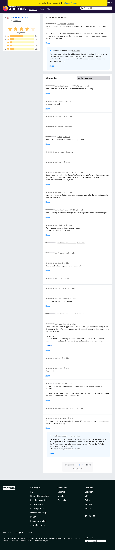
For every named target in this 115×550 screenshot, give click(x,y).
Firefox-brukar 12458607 (67, 408)
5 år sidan (67, 101)
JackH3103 (62, 418)
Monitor (88, 504)
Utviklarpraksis (37, 508)
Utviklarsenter (36, 504)
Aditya (60, 278)
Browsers (89, 492)
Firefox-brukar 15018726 (67, 172)
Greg (59, 263)
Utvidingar (33, 9)
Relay (87, 500)
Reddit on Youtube (19, 17)
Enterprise (62, 500)
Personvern (7, 532)
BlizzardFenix (62, 324)
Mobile (61, 496)
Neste (88, 465)
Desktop (61, 492)
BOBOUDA (61, 116)
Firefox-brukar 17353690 (67, 86)
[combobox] (96, 8)
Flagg (47, 43)
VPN (87, 496)
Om (31, 492)
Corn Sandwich (63, 298)
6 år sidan (70, 24)
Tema (42, 9)
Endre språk (89, 538)
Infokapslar (19, 532)
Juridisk (29, 532)
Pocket (88, 508)
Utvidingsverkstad (38, 500)
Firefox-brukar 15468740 (67, 243)
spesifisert (24, 538)
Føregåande (69, 465)
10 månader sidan (83, 86)
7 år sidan (72, 324)
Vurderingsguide (37, 525)
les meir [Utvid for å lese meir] (48, 345)
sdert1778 (61, 192)
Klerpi (60, 368)
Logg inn (109, 2)
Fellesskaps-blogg (38, 512)
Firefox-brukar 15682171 (67, 314)
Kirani (60, 162)
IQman (60, 137)
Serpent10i (62, 24)
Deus (59, 358)
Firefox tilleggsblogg (39, 496)
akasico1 (61, 127)
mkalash (17, 20)
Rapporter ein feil (38, 521)
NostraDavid (62, 383)
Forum (33, 517)
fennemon (61, 152)
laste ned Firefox (69, 3)
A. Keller (60, 225)
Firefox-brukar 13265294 (67, 210)
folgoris (60, 101)
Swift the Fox (62, 288)
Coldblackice (62, 253)
